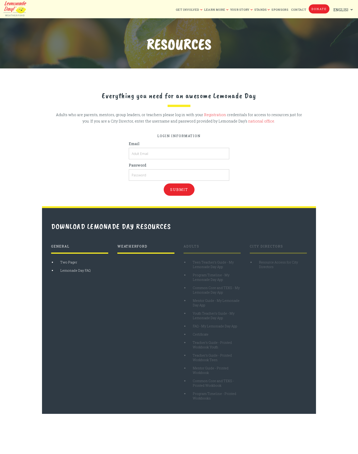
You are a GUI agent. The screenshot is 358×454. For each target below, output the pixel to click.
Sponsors (279, 10)
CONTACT (298, 10)
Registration (215, 114)
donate (319, 9)
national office (261, 121)
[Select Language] (342, 9)
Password (137, 165)
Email (134, 143)
